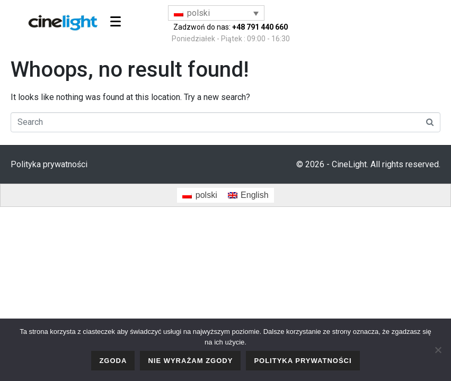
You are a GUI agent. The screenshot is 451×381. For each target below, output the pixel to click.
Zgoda (113, 361)
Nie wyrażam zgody (190, 361)
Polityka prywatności (49, 164)
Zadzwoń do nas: (230, 27)
